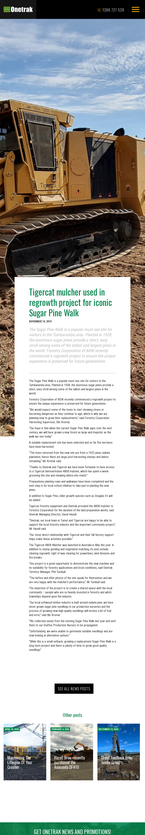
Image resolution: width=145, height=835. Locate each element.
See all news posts (74, 688)
